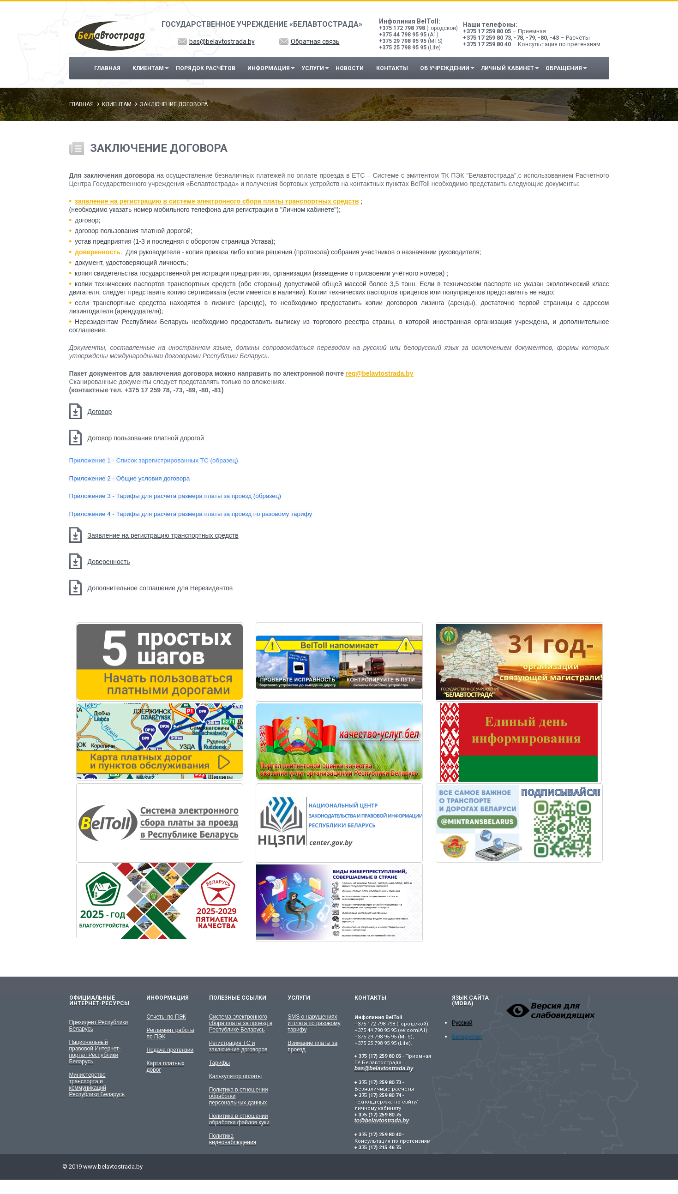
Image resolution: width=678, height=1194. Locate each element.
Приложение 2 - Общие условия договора (129, 478)
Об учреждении (444, 68)
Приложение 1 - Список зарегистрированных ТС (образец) (153, 460)
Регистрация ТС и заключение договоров (238, 1046)
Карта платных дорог (165, 1066)
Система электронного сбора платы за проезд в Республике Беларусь (240, 1023)
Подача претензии (169, 1050)
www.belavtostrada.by (113, 1166)
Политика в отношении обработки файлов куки (239, 1119)
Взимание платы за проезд (312, 1046)
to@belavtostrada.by (381, 1120)
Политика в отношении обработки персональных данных (238, 1096)
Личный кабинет (507, 68)
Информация (268, 68)
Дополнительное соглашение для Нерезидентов (160, 588)
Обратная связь (315, 41)
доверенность (97, 252)
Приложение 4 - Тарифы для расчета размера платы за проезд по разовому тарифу (190, 513)
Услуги (312, 68)
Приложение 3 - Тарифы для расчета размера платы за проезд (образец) (175, 495)
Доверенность (109, 561)
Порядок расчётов (205, 68)
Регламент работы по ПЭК (170, 1033)
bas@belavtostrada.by (222, 41)
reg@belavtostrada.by (380, 373)
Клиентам (148, 68)
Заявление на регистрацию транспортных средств (163, 535)
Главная (107, 68)
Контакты (392, 68)
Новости (350, 68)
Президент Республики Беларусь (98, 1025)
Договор (100, 411)
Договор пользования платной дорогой (146, 438)
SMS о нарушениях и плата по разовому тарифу (314, 1023)
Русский (462, 1023)
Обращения (564, 68)
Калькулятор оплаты (235, 1076)
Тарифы (219, 1063)
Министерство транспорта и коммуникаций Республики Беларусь (97, 1085)
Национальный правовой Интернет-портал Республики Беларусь (95, 1052)
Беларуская (467, 1036)
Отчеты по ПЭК (166, 1017)
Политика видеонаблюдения (232, 1139)
